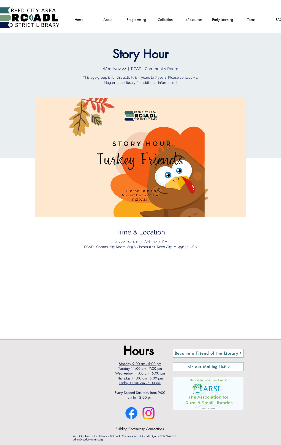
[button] (208, 366)
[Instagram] (148, 413)
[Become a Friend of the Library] (208, 353)
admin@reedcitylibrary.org (88, 439)
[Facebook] (131, 413)
